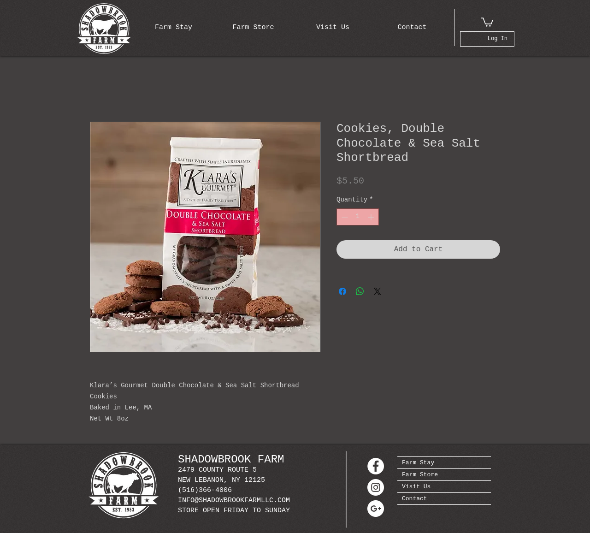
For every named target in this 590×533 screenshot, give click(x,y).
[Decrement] (343, 217)
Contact (414, 498)
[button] (487, 22)
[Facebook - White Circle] (375, 466)
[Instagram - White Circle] (375, 487)
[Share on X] (377, 291)
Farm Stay (418, 462)
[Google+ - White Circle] (375, 508)
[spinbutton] (357, 217)
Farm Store (420, 474)
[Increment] (372, 217)
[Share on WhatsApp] (360, 291)
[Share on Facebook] (342, 291)
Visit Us (416, 486)
